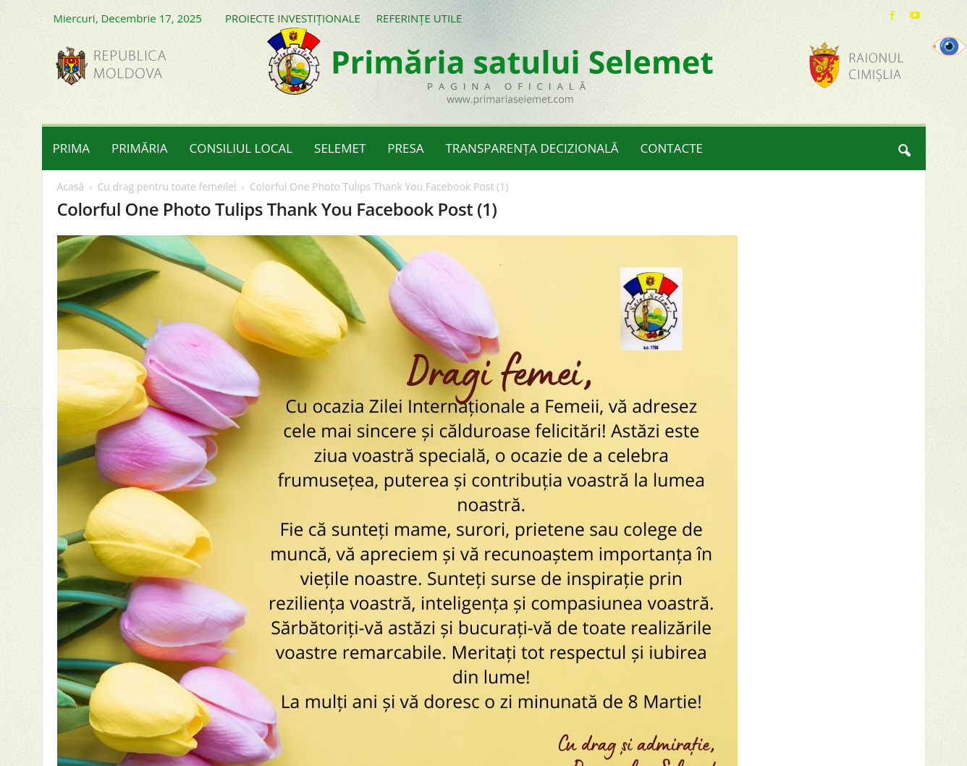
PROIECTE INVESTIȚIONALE (292, 18)
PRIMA (71, 148)
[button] (904, 148)
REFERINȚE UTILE (419, 18)
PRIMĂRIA (139, 148)
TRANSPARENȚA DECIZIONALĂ (532, 148)
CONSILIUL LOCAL (241, 148)
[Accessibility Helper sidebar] (949, 46)
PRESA (405, 148)
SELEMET (340, 148)
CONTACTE (672, 148)
